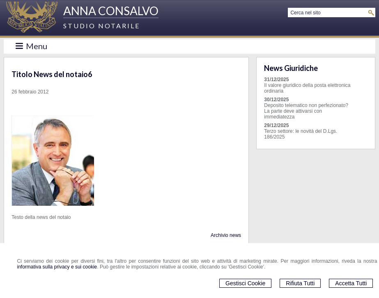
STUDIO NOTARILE (101, 26)
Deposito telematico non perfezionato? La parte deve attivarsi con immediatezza (306, 111)
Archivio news (226, 235)
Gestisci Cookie (245, 283)
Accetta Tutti (351, 283)
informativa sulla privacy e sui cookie (57, 267)
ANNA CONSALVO (110, 11)
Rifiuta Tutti (300, 283)
